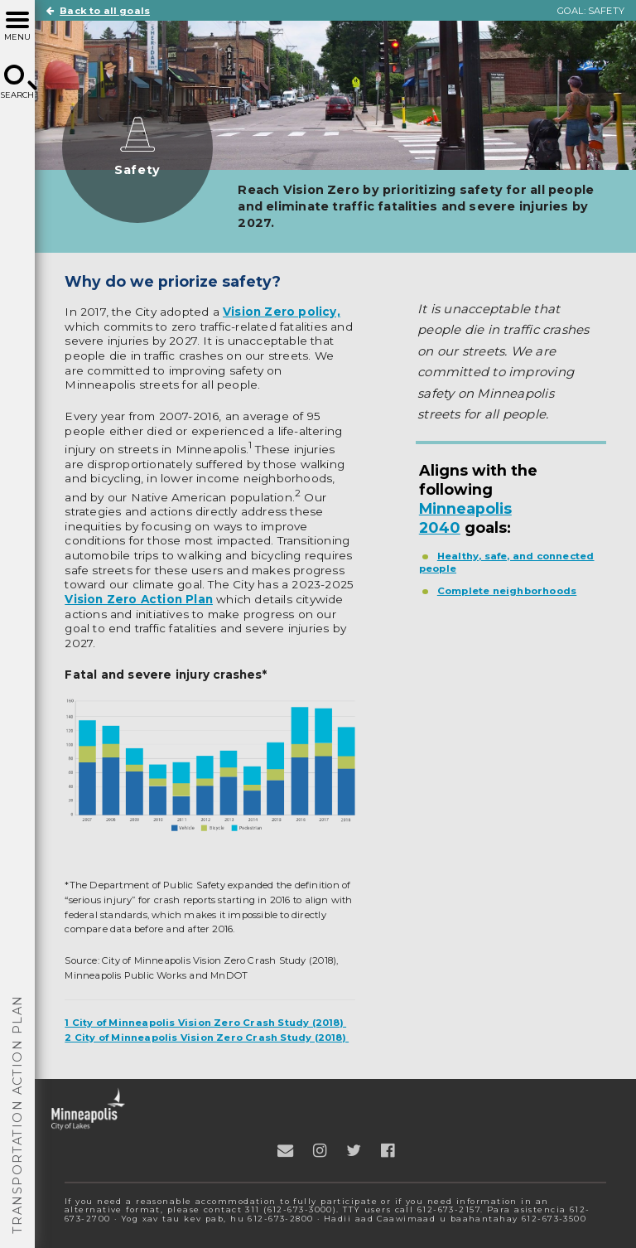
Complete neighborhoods (507, 591)
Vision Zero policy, (281, 311)
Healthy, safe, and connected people (507, 562)
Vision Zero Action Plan (139, 599)
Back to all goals (98, 11)
